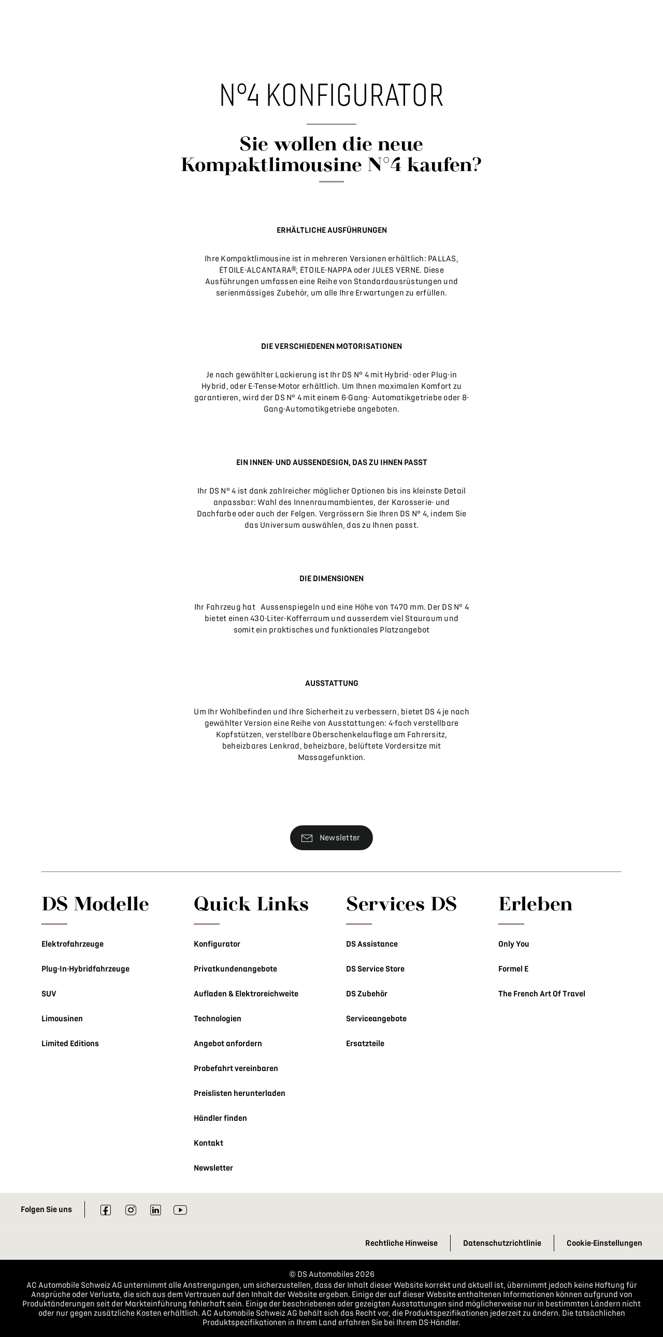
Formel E (513, 969)
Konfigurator (217, 944)
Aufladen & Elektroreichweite (246, 993)
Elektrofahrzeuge (72, 944)
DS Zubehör (366, 993)
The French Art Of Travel (541, 993)
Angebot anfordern (228, 1043)
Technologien (217, 1018)
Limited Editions (70, 1043)
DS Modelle (95, 903)
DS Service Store (375, 969)
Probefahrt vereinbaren (236, 1068)
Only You (513, 944)
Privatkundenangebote (235, 969)
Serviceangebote (376, 1018)
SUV (48, 993)
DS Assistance (372, 944)
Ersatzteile (365, 1043)
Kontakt (208, 1143)
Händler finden (220, 1118)
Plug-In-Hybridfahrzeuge (85, 969)
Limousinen (62, 1018)
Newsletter (213, 1168)
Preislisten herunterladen (239, 1093)
